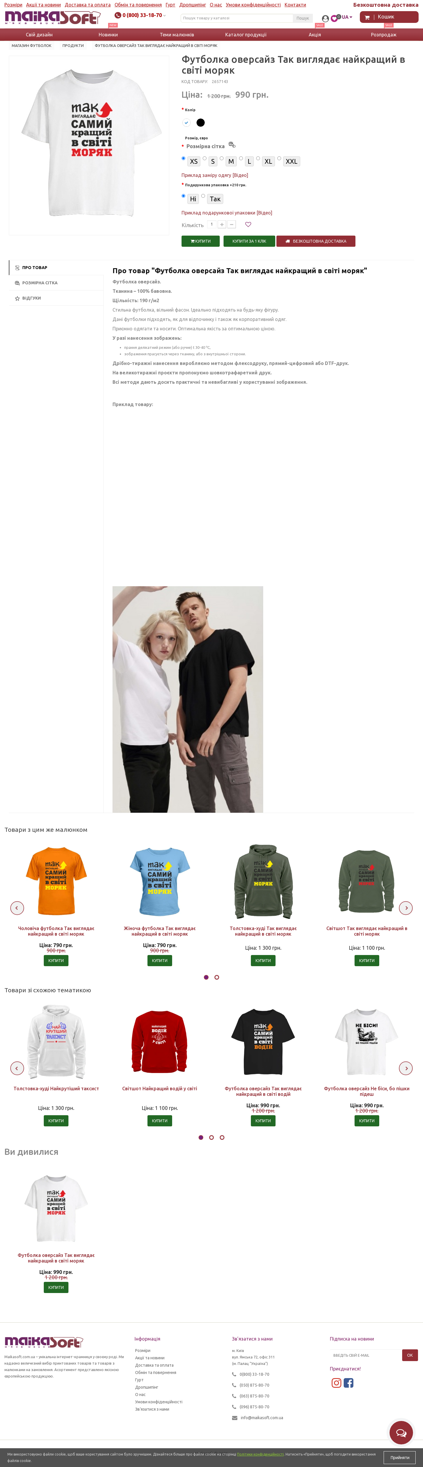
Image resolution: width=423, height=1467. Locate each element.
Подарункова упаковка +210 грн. (215, 185)
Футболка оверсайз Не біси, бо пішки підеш (366, 1091)
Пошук (303, 18)
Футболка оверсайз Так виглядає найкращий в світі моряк (56, 1258)
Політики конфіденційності (260, 1454)
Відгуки (28, 298)
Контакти (295, 4)
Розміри (13, 4)
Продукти (73, 45)
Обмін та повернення (138, 4)
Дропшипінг (192, 4)
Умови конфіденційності (253, 4)
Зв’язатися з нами (152, 1409)
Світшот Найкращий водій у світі (159, 1088)
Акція (315, 34)
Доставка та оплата (88, 4)
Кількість (193, 225)
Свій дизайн (39, 34)
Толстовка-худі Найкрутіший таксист (56, 1088)
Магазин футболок (31, 45)
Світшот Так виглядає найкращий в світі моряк (366, 931)
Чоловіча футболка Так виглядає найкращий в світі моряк (56, 931)
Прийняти (399, 1457)
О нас (216, 4)
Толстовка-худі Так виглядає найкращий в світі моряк (263, 931)
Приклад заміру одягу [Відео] (215, 175)
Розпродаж (384, 34)
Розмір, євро (210, 143)
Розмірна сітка (36, 282)
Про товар (31, 267)
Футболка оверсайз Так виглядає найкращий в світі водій (263, 1091)
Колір (190, 110)
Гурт (170, 4)
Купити (201, 241)
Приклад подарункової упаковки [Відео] (227, 212)
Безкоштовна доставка (316, 241)
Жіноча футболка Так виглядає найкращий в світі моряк (160, 931)
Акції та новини (43, 4)
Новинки (108, 34)
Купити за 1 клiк (249, 241)
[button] (206, 978)
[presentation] (17, 908)
